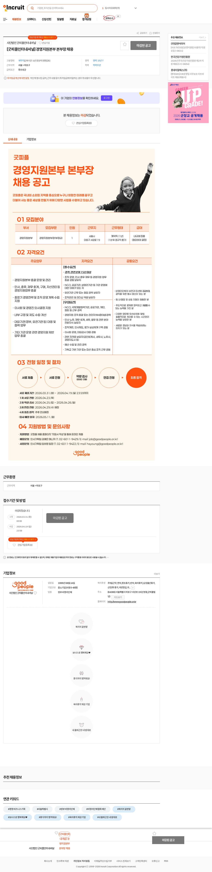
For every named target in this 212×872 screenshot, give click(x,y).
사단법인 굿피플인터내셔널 (21, 43)
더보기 (157, 573)
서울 (32, 485)
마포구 (39, 485)
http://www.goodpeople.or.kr (122, 601)
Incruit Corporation (109, 866)
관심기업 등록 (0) (22, 545)
